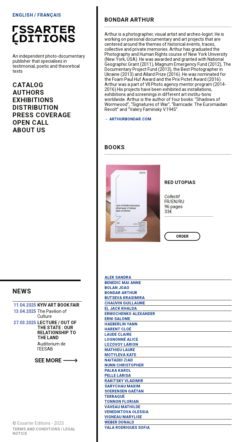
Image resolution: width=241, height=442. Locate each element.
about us (29, 130)
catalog (28, 85)
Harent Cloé (117, 329)
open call (31, 122)
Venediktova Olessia (126, 412)
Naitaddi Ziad (118, 360)
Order (182, 236)
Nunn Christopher (124, 365)
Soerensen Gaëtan (124, 391)
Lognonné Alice (121, 339)
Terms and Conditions (36, 429)
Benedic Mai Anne (122, 283)
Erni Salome (117, 319)
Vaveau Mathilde (122, 407)
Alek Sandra (117, 277)
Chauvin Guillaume (124, 303)
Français (49, 15)
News (22, 291)
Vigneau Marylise (123, 417)
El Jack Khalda (120, 308)
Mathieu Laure (119, 350)
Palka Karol (117, 370)
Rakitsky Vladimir (123, 381)
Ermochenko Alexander (129, 314)
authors (28, 92)
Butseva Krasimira (124, 298)
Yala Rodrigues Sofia (127, 427)
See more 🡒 (56, 360)
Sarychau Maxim (122, 386)
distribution (35, 107)
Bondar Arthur (120, 293)
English (23, 15)
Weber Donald (119, 422)
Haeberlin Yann (120, 324)
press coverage (42, 115)
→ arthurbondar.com (127, 119)
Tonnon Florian (121, 401)
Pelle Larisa (117, 375)
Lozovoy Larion (121, 344)
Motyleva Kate (120, 355)
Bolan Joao (116, 288)
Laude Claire (117, 334)
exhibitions (33, 100)
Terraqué (114, 396)
